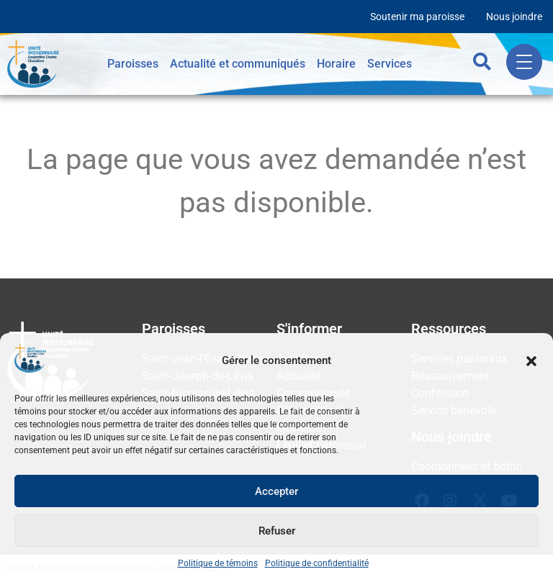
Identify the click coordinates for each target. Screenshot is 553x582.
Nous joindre (514, 16)
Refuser (276, 530)
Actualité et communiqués (237, 64)
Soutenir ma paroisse (417, 16)
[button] (531, 361)
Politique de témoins (218, 563)
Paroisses (132, 64)
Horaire (336, 64)
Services (389, 64)
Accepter (276, 491)
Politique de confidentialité (317, 563)
